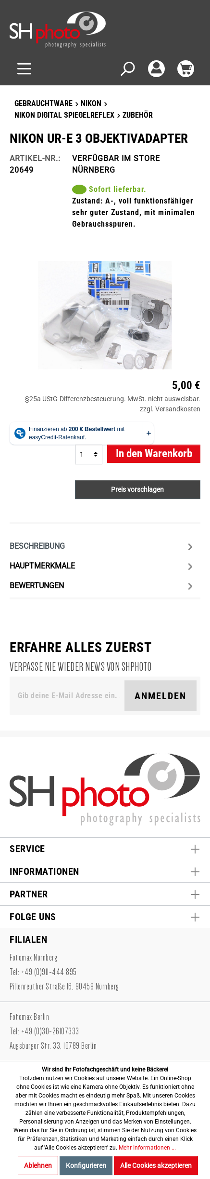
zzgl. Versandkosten (170, 409)
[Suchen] (127, 68)
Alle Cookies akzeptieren (156, 1165)
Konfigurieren (86, 1165)
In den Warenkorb (154, 453)
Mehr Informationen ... (147, 1147)
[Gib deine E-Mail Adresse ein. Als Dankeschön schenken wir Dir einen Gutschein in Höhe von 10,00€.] (68, 695)
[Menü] (24, 68)
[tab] (103, 546)
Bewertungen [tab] (103, 586)
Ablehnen (38, 1165)
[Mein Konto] (156, 68)
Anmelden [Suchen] (160, 696)
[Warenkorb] (185, 68)
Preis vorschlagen (137, 489)
